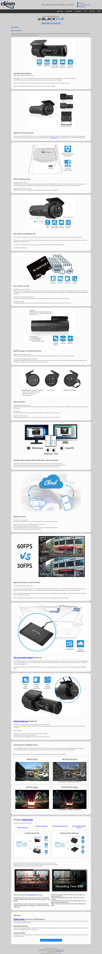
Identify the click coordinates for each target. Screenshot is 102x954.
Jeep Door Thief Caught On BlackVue (79, 826)
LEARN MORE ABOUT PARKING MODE (51, 940)
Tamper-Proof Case (20, 721)
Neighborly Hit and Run (41, 826)
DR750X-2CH (54, 137)
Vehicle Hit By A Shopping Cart (60, 826)
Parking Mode (27, 819)
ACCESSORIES (68, 11)
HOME (99, 11)
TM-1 (85, 11)
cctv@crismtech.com (84, 5)
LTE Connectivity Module (23, 657)
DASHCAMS (60, 11)
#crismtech (81, 7)
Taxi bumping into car (22, 827)
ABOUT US (92, 11)
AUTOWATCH (78, 11)
